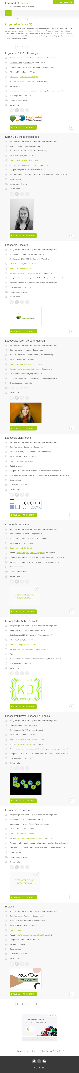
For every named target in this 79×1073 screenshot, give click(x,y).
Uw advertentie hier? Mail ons (39, 1039)
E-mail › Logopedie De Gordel (21, 548)
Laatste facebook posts (19, 100)
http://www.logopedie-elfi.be (27, 81)
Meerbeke (27, 350)
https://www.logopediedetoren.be (29, 838)
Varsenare (28, 630)
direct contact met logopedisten (60, 33)
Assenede (27, 916)
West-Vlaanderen (16, 254)
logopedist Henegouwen (37, 31)
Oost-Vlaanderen (16, 62)
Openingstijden (16, 179)
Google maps (39, 62)
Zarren (26, 534)
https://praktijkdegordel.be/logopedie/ (30, 553)
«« (8, 47)
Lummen (20, 725)
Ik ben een (64, 2)
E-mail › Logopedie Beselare (20, 268)
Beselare (27, 254)
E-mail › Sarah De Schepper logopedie (24, 160)
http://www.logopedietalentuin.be (28, 369)
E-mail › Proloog (16, 930)
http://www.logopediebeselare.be (29, 273)
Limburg (13, 725)
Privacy (44, 1068)
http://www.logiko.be (24, 744)
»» (46, 47)
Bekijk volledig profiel (23, 127)
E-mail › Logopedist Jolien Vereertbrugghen (26, 364)
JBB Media (37, 1068)
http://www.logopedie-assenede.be (29, 935)
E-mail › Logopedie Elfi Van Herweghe (24, 77)
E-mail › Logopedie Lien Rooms (21, 461)
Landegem (28, 62)
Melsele (27, 146)
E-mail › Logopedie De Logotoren (22, 834)
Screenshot (43, 81)
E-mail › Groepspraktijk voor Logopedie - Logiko (27, 739)
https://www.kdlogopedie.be (27, 649)
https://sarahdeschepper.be (27, 165)
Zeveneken (28, 447)
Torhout (27, 819)
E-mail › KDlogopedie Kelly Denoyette (24, 645)
